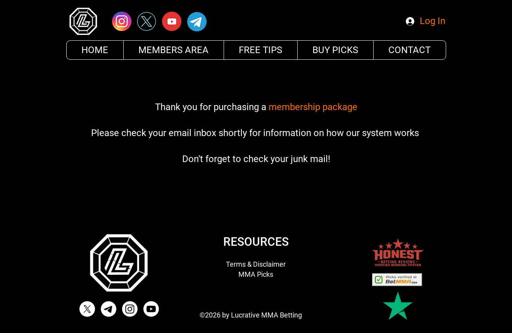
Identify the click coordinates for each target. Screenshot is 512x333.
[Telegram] (108, 309)
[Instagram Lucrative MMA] (130, 309)
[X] (87, 309)
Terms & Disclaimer (256, 264)
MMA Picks (255, 274)
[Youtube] (151, 309)
